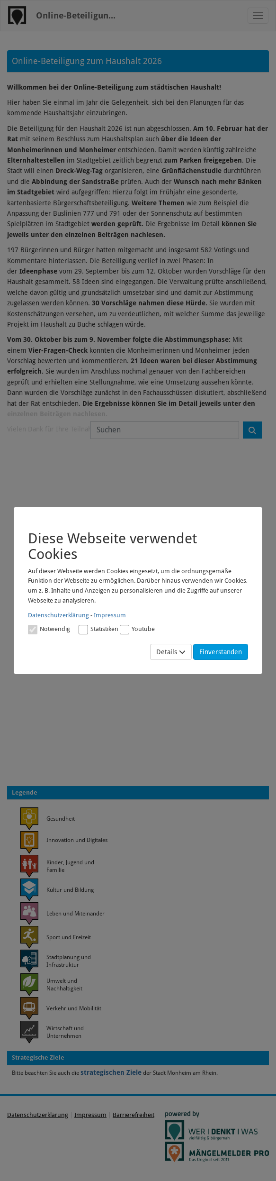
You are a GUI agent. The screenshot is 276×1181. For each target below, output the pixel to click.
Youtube (137, 629)
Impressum (110, 615)
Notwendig (49, 629)
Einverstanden (220, 652)
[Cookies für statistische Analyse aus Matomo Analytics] (83, 629)
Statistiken (98, 629)
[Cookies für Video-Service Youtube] (124, 629)
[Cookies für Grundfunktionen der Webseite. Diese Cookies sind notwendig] (49, 628)
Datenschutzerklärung (58, 615)
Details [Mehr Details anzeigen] (171, 652)
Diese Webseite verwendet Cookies (112, 546)
